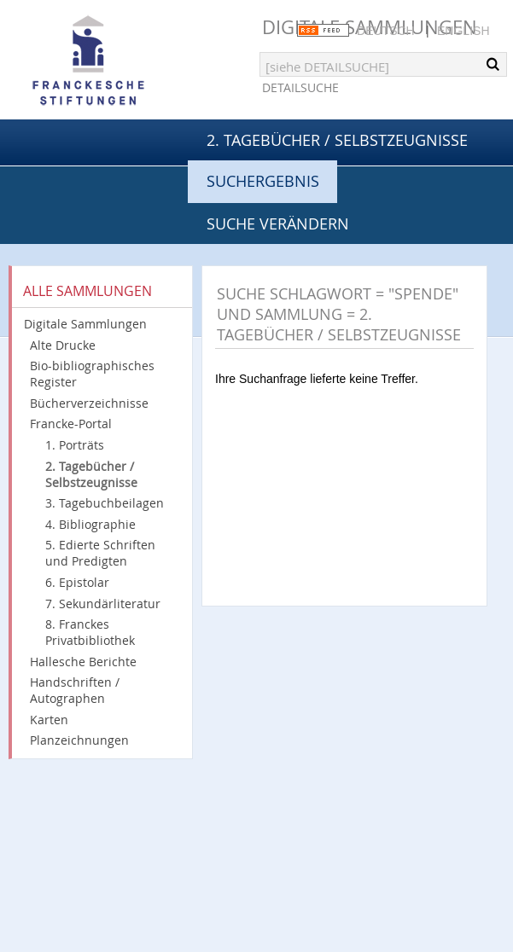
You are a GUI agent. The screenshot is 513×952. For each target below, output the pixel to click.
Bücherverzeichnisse (89, 403)
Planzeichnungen (79, 740)
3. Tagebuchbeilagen (104, 503)
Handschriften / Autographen (75, 690)
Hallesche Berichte (83, 661)
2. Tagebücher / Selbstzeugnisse (337, 140)
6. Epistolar (77, 582)
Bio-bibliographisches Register (92, 373)
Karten (49, 719)
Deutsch (386, 31)
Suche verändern (278, 223)
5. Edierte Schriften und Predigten (100, 553)
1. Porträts (74, 445)
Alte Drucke (63, 345)
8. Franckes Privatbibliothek (90, 632)
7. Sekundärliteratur (102, 603)
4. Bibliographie (90, 524)
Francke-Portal (71, 423)
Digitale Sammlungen (85, 324)
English (463, 31)
